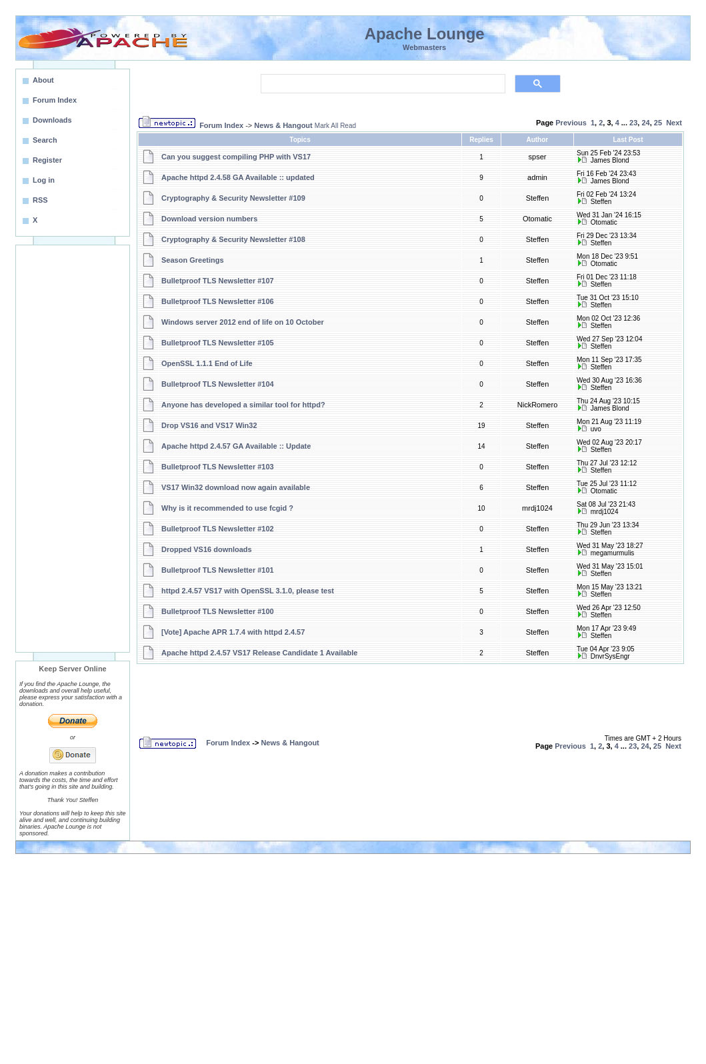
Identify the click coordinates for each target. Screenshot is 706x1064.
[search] (381, 84)
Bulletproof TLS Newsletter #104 (217, 384)
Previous (570, 123)
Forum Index (221, 125)
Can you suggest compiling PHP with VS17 (236, 157)
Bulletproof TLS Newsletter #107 (217, 281)
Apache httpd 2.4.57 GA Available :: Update (236, 446)
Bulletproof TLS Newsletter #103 (217, 467)
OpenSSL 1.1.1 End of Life (207, 363)
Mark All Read (335, 125)
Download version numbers (209, 219)
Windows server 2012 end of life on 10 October (242, 322)
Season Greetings (192, 260)
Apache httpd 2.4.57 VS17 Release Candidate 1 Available (259, 653)
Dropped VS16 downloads (206, 549)
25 (658, 123)
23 (633, 123)
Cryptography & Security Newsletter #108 (233, 239)
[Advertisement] (72, 449)
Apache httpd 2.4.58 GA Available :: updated (238, 177)
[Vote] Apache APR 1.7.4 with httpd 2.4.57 (233, 632)
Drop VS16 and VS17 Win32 (209, 425)
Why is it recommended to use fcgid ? (227, 508)
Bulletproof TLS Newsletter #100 (217, 611)
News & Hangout (283, 125)
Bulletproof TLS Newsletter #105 (217, 343)
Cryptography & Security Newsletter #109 (233, 198)
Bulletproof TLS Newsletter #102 (217, 529)
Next (674, 123)
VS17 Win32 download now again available (235, 487)
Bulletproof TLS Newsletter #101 (217, 570)
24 (645, 123)
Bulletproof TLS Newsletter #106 (217, 301)
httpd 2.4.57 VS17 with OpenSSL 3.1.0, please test (247, 591)
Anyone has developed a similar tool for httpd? (243, 405)
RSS (40, 200)
